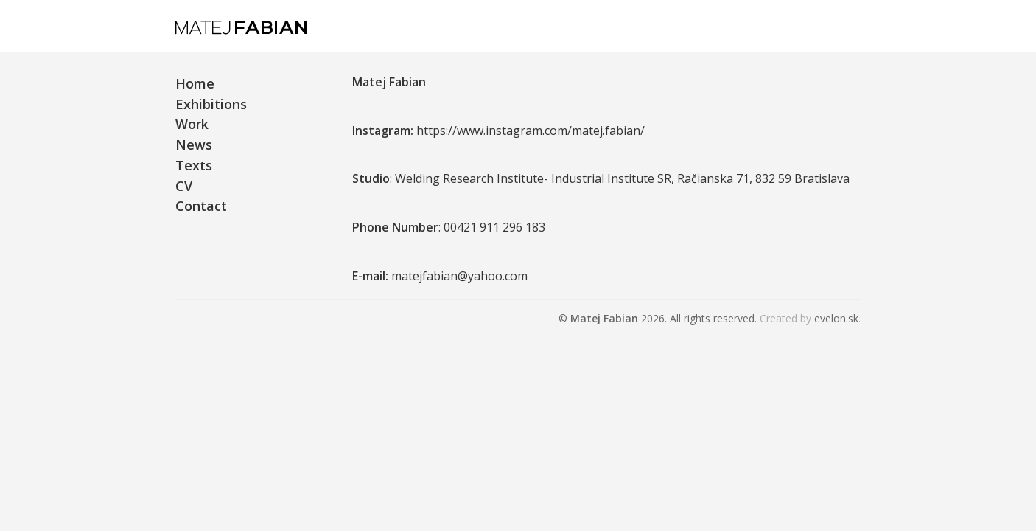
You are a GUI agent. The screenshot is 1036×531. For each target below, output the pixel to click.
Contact (201, 206)
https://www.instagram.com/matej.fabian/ (530, 130)
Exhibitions (211, 104)
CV (183, 186)
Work (192, 124)
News (193, 144)
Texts (193, 165)
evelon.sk (836, 318)
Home (194, 83)
